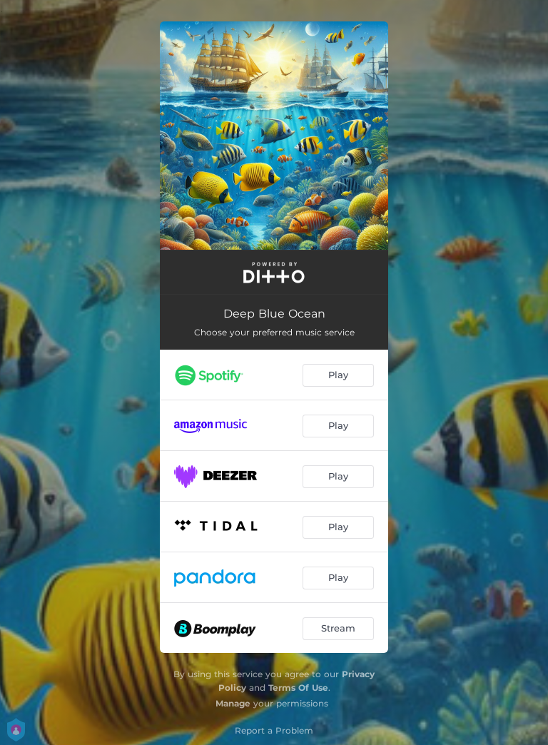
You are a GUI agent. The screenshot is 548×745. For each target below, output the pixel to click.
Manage (232, 703)
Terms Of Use (298, 687)
